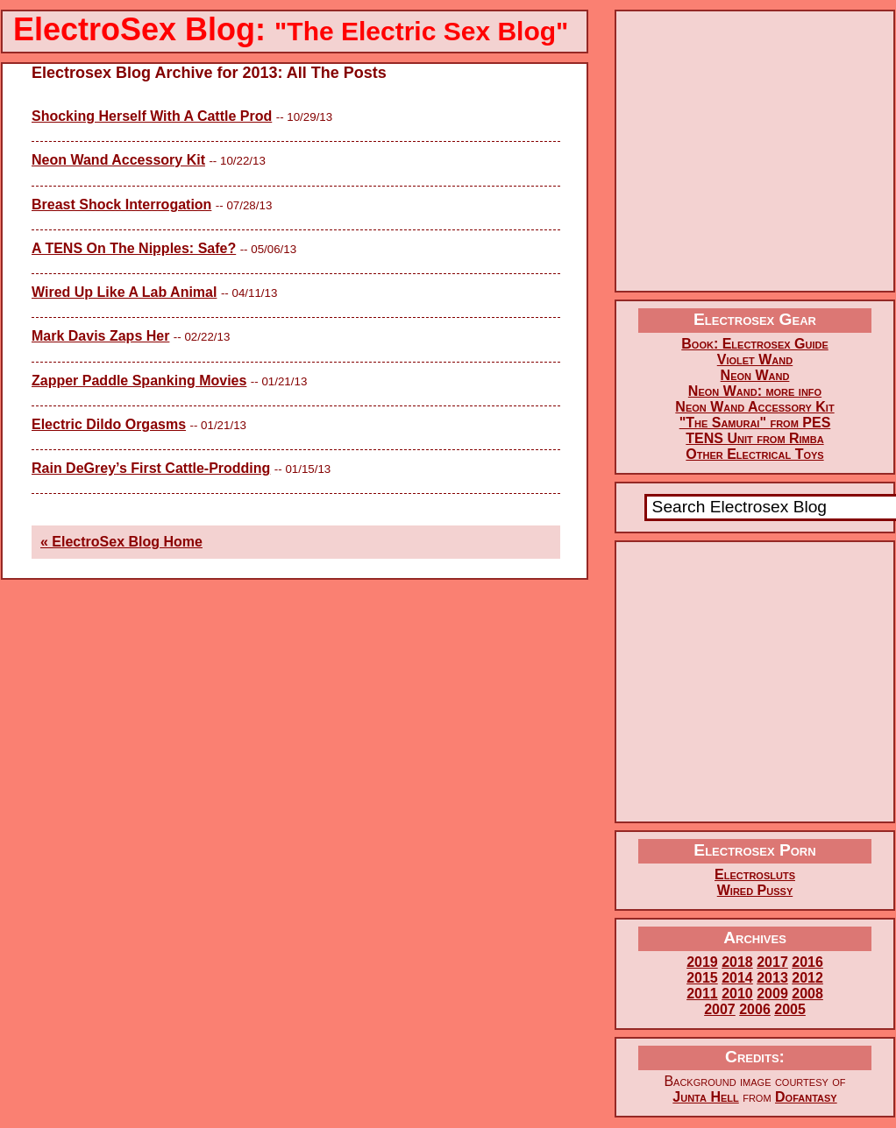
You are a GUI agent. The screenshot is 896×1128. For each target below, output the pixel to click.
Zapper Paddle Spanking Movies (139, 380)
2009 (772, 993)
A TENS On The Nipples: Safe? (134, 248)
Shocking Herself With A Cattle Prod (152, 116)
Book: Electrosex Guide (754, 343)
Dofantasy (806, 1096)
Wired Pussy (755, 890)
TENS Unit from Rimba (754, 438)
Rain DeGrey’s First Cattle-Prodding (151, 468)
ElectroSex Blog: (290, 29)
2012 (807, 977)
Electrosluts (755, 874)
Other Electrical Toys (754, 454)
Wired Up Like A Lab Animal (124, 292)
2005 (790, 1009)
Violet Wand (755, 359)
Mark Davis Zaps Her (100, 335)
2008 (807, 993)
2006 (755, 1009)
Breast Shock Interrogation (121, 204)
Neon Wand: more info (754, 391)
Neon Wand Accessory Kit (118, 159)
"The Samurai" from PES (755, 422)
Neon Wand (755, 375)
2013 (772, 977)
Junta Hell (705, 1096)
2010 (737, 993)
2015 (702, 977)
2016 (807, 962)
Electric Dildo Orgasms (109, 424)
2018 (737, 962)
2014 (737, 977)
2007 (720, 1009)
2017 (772, 962)
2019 (702, 962)
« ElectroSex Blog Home (121, 541)
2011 (702, 993)
